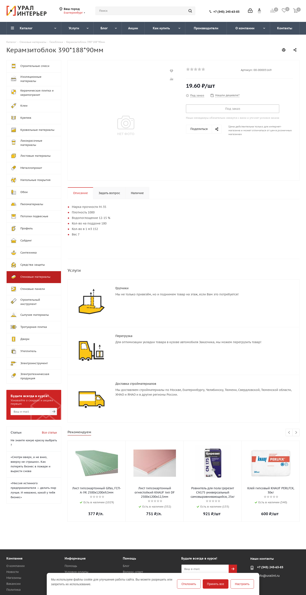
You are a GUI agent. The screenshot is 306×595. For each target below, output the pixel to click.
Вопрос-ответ (133, 572)
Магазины (13, 578)
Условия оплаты (76, 572)
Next (296, 432)
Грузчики (122, 288)
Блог (126, 566)
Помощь (71, 566)
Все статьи (49, 432)
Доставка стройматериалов (135, 384)
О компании (15, 566)
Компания (14, 558)
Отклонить (188, 584)
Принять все (215, 584)
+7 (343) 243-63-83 (226, 12)
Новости (12, 572)
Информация (75, 558)
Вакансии (13, 584)
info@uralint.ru (268, 576)
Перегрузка (123, 336)
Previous (289, 432)
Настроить (242, 584)
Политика (13, 590)
